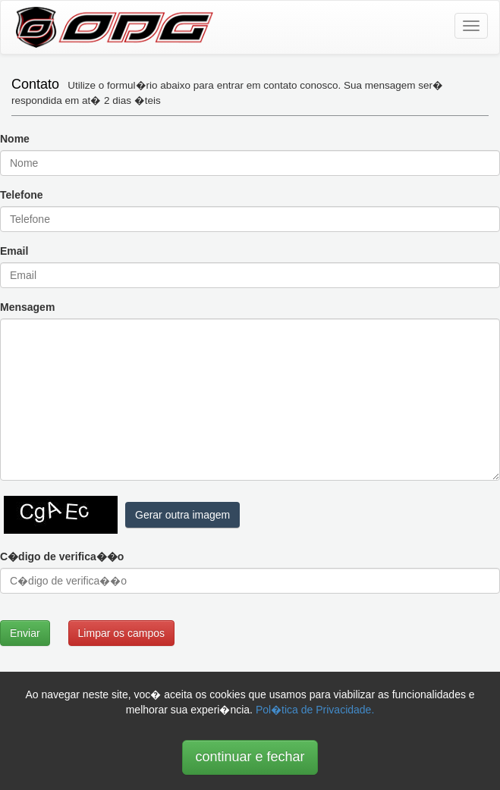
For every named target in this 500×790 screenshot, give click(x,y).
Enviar (25, 633)
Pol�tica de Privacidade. (315, 710)
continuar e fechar (249, 756)
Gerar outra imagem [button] (182, 515)
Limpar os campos (121, 633)
